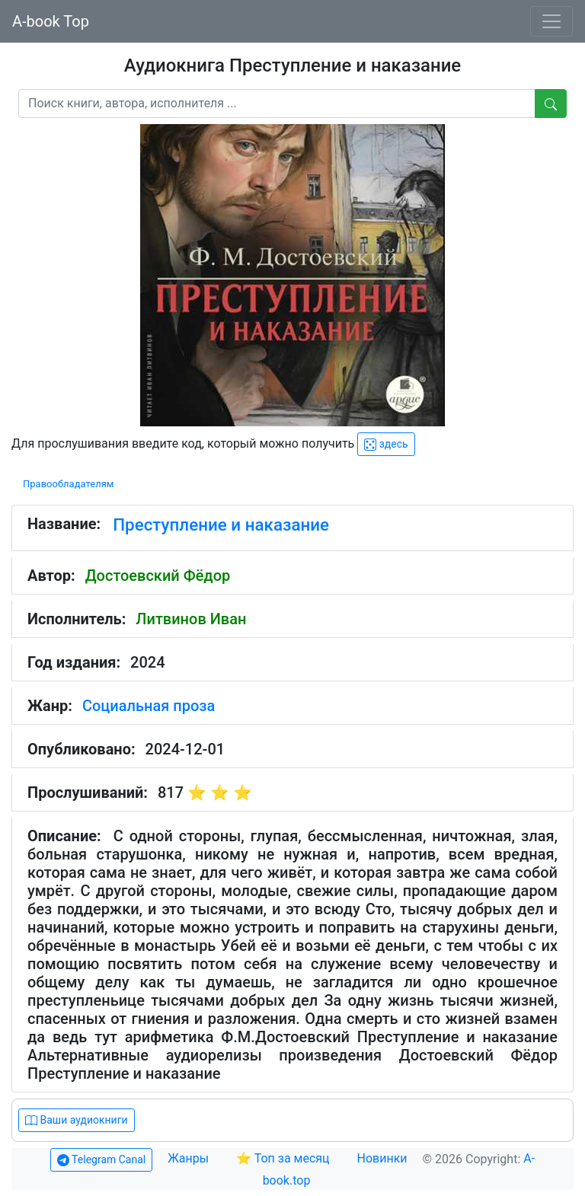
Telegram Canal (101, 1159)
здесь (386, 444)
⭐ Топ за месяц (283, 1158)
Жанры (190, 1158)
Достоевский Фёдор (158, 575)
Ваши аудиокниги (76, 1120)
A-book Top (50, 21)
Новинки (382, 1158)
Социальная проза (148, 706)
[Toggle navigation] (551, 21)
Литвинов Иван (191, 619)
